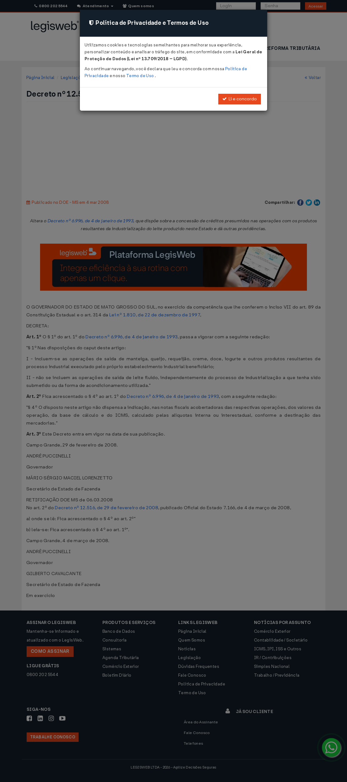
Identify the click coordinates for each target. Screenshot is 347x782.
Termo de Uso (140, 75)
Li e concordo (239, 99)
